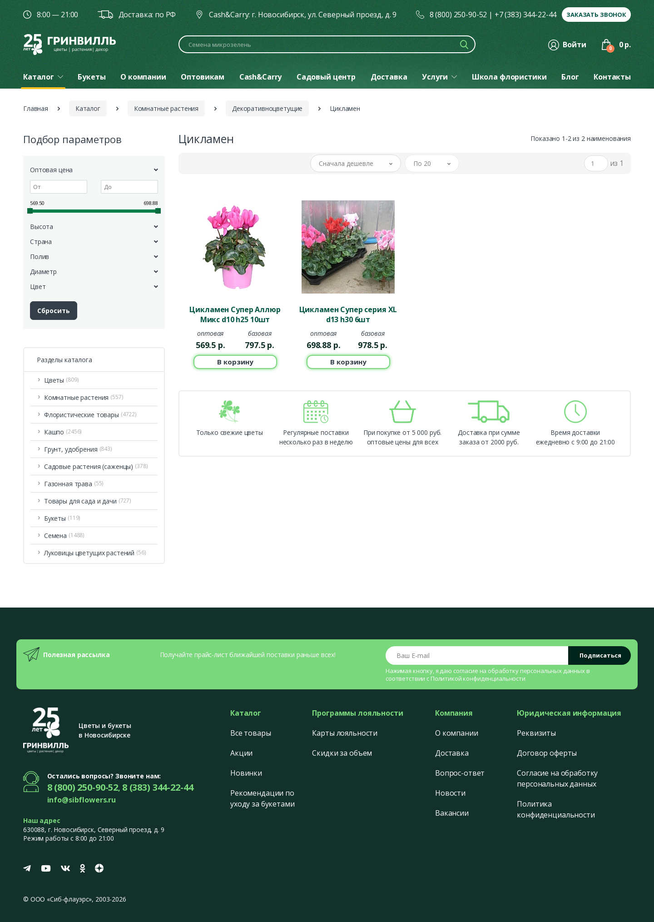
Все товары (250, 733)
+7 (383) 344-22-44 (525, 15)
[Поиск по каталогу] (327, 44)
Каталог (87, 108)
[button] (355, 163)
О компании (456, 733)
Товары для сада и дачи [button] (87, 501)
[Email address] (477, 655)
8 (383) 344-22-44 (157, 787)
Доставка (452, 753)
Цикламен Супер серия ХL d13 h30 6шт (348, 314)
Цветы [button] (61, 380)
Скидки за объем (342, 753)
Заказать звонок (596, 14)
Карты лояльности (344, 733)
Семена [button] (64, 535)
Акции (241, 753)
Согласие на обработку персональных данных (557, 778)
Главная (35, 108)
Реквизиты (536, 733)
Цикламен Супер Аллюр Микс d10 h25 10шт (234, 314)
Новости (450, 793)
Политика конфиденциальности (556, 809)
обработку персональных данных (536, 671)
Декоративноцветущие (267, 108)
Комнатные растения (166, 108)
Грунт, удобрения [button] (78, 449)
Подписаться (600, 655)
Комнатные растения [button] (84, 397)
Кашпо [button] (63, 432)
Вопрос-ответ (460, 773)
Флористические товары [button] (90, 414)
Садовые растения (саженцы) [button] (96, 466)
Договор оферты (547, 753)
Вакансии (452, 813)
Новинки (246, 773)
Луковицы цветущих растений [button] (95, 552)
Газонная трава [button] (74, 483)
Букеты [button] (62, 518)
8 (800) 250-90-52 (458, 15)
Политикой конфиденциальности (478, 678)
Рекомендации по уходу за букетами (262, 798)
